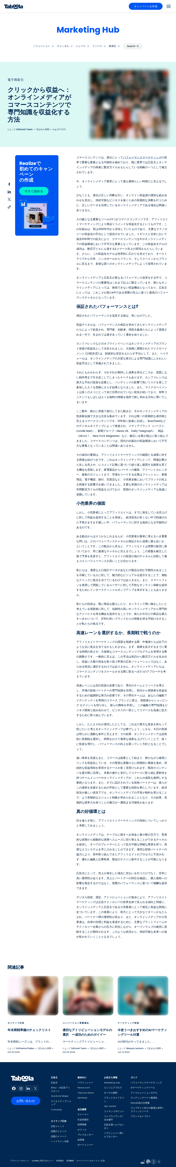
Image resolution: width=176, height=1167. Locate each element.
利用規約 (60, 1160)
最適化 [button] (112, 46)
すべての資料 (110, 1092)
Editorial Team (24, 129)
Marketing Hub (88, 30)
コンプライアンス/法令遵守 (113, 1118)
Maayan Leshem (135, 1048)
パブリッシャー (85, 1082)
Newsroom (84, 1087)
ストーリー (83, 1114)
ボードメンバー (85, 1144)
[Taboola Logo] (13, 6)
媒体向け (82, 1077)
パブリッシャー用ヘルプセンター (114, 1134)
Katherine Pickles (25, 1048)
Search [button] (133, 46)
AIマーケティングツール (143, 1087)
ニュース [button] (80, 46)
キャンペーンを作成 (145, 6)
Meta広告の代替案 (140, 1103)
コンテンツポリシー (114, 1111)
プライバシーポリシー (19, 1160)
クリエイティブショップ (61, 1103)
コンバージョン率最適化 (76, 1022)
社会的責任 (83, 1119)
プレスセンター (85, 1134)
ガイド (134, 1077)
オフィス (82, 1129)
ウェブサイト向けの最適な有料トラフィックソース (147, 1109)
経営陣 (81, 1139)
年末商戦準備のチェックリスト (29, 1030)
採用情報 (82, 1124)
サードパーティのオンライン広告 (90, 1160)
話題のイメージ (59, 1136)
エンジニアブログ (113, 1087)
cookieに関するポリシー (43, 1160)
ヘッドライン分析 (60, 1141)
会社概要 (82, 1109)
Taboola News (86, 1092)
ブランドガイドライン (114, 1099)
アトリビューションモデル (144, 1092)
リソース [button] (97, 46)
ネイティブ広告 (16, 1022)
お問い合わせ (25, 1101)
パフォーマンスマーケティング (142, 157)
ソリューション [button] (41, 46)
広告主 (54, 1077)
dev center (110, 1106)
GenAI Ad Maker (60, 1096)
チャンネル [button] (63, 46)
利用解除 (70, 1160)
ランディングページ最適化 (144, 1097)
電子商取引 (16, 80)
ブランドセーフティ (141, 1116)
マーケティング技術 (128, 1022)
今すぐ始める (34, 191)
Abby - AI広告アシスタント (60, 1089)
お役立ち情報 (110, 1077)
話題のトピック (59, 1131)
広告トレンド (57, 1126)
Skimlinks (82, 1097)
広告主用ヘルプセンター (114, 1126)
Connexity (56, 1109)
